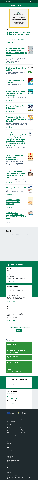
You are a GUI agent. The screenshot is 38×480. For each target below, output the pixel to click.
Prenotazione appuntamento (11, 421)
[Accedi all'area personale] (30, 1)
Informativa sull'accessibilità (11, 435)
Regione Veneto (9, 443)
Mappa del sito (9, 472)
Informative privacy (10, 430)
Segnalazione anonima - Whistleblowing (24, 433)
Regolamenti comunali (10, 432)
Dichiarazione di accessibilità (11, 434)
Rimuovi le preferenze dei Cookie (12, 475)
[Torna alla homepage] (24, 413)
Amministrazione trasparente (24, 419)
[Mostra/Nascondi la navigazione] (1, 5)
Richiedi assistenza (10, 419)
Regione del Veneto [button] (9, 1)
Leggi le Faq (9, 439)
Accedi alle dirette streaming (24, 430)
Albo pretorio (9, 424)
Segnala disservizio (10, 423)
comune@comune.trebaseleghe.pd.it (15, 459)
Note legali (8, 437)
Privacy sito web (9, 429)
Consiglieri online (22, 429)
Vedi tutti (19, 330)
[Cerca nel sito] (31, 5)
